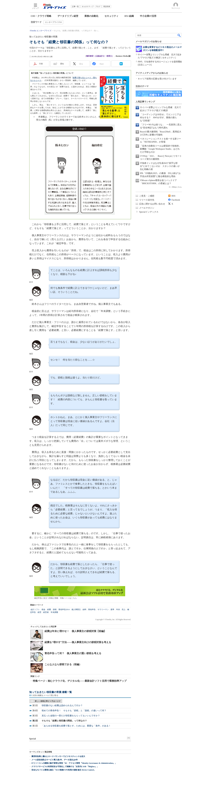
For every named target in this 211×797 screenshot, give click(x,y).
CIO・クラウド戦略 (41, 16)
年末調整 (54, 612)
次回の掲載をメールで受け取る (45, 695)
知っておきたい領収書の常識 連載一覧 (50, 692)
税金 (43, 609)
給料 (84, 609)
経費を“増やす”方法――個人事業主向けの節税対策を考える (78, 642)
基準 (112, 609)
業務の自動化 (91, 16)
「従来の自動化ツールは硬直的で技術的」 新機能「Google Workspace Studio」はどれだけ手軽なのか (161, 149)
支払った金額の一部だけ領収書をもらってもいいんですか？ (71, 715)
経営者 (46, 612)
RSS (173, 196)
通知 (62, 64)
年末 (118, 609)
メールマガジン (146, 208)
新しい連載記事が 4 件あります (48, 701)
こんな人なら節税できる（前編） (63, 664)
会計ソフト (35, 609)
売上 (123, 609)
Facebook (176, 200)
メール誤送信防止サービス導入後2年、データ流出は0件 (54, 760)
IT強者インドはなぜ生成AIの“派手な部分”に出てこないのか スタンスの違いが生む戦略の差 (160, 166)
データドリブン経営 (67, 16)
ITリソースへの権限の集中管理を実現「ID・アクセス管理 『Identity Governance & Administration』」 (74, 763)
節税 (55, 609)
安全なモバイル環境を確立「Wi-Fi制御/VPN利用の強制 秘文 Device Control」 (63, 770)
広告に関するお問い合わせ (152, 204)
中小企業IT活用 (148, 16)
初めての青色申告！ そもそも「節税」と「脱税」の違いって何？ (74, 710)
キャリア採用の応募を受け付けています (157, 79)
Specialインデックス (148, 212)
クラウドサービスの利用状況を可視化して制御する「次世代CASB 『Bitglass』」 (64, 766)
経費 (49, 609)
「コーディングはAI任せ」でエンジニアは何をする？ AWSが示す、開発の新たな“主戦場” (160, 117)
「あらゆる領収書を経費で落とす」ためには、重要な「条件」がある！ (76, 726)
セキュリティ (111, 16)
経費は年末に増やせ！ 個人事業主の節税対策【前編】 (75, 631)
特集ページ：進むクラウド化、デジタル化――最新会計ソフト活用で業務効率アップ (80, 681)
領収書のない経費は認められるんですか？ (62, 705)
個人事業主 (76, 609)
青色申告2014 (64, 609)
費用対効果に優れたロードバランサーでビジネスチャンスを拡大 (58, 756)
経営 (39, 612)
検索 (179, 35)
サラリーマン (103, 609)
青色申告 (92, 609)
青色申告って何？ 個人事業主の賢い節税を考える (73, 653)
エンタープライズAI (53, 22)
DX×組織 (129, 16)
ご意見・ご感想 (146, 196)
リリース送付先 (146, 200)
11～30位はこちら (175, 187)
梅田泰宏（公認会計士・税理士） (100, 56)
